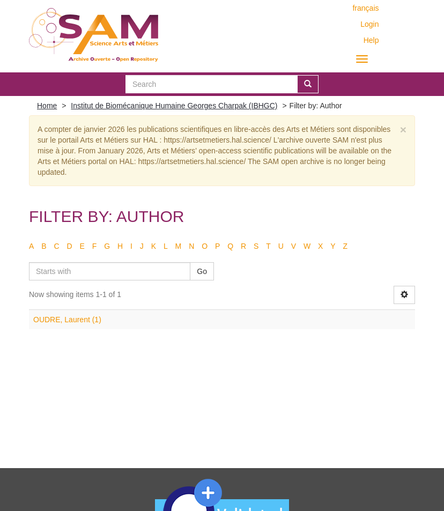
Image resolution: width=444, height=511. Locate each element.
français (365, 8)
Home (47, 105)
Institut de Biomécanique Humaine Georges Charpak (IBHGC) (174, 105)
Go (202, 271)
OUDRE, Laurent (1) (67, 319)
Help (371, 40)
